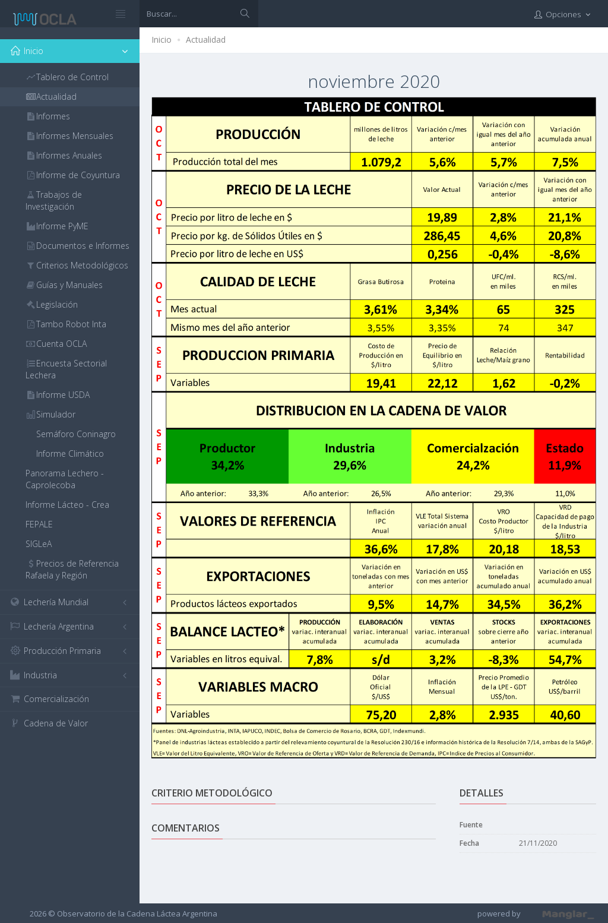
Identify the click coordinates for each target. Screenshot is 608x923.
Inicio (161, 39)
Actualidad (206, 39)
